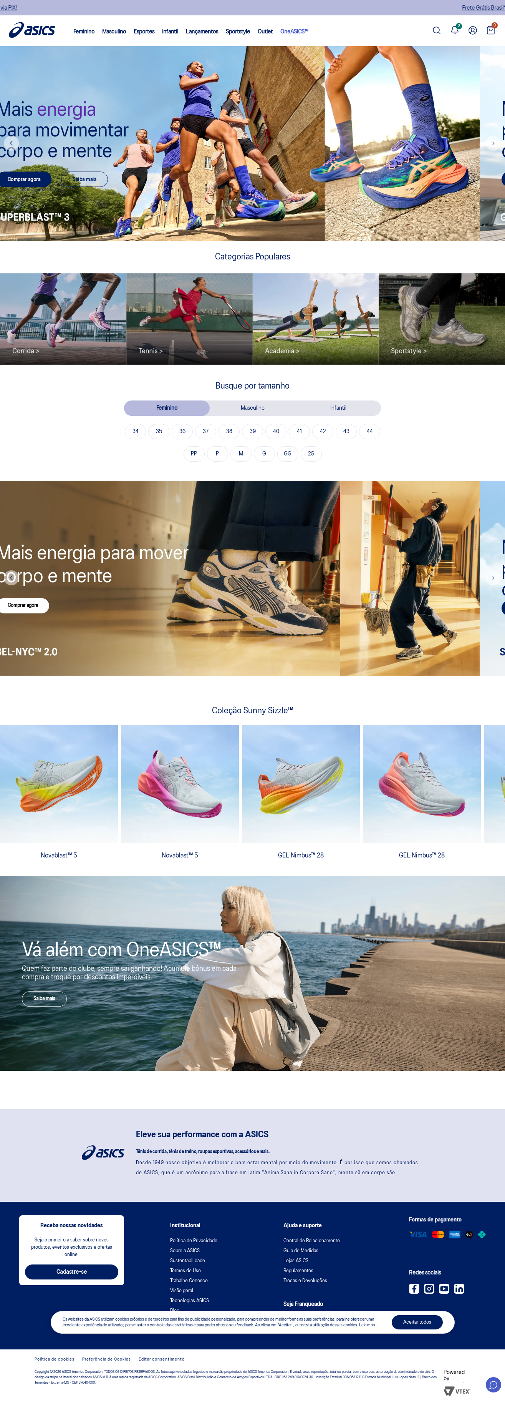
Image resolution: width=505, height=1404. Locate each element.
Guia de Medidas (300, 1250)
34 (135, 431)
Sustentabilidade (187, 1260)
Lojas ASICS (295, 1260)
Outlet (265, 32)
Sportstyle (238, 32)
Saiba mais (110, 179)
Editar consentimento (162, 1359)
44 (370, 431)
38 (229, 431)
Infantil (170, 32)
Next (493, 143)
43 (346, 431)
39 (253, 431)
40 (276, 431)
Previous (11, 143)
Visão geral (181, 1290)
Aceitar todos (417, 1322)
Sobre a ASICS (185, 1250)
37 (206, 431)
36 (182, 431)
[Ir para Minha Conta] (472, 30)
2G (311, 454)
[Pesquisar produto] (437, 31)
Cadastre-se (71, 1272)
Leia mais (367, 1325)
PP (194, 454)
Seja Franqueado (303, 1304)
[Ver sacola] (491, 31)
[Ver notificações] (455, 30)
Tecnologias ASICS (189, 1300)
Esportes (144, 32)
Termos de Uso (185, 1270)
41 (299, 431)
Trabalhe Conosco (189, 1280)
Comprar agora (49, 179)
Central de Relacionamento (311, 1240)
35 (159, 431)
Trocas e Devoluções (305, 1280)
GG (287, 454)
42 (323, 431)
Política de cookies (55, 1359)
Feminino (83, 32)
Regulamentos (298, 1270)
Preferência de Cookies (106, 1359)
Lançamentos (202, 32)
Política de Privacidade (193, 1240)
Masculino (114, 32)
